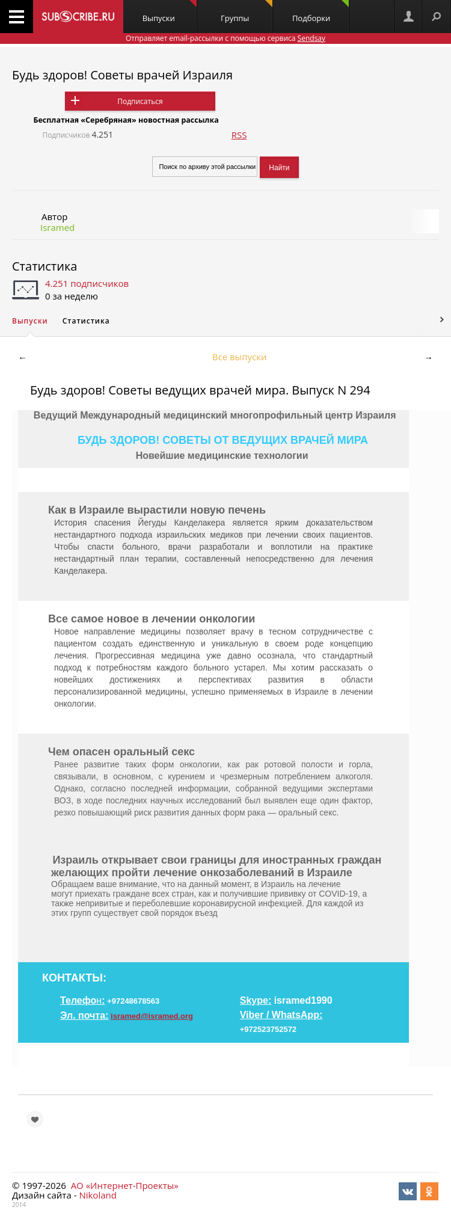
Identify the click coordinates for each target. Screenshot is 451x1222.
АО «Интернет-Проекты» (125, 1185)
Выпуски (170, 11)
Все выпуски (239, 357)
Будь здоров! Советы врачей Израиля (122, 75)
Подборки (320, 11)
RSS (239, 135)
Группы (246, 11)
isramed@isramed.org (152, 1016)
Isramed (57, 227)
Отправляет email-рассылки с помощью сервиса (225, 38)
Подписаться (139, 101)
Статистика (44, 266)
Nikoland (97, 1195)
